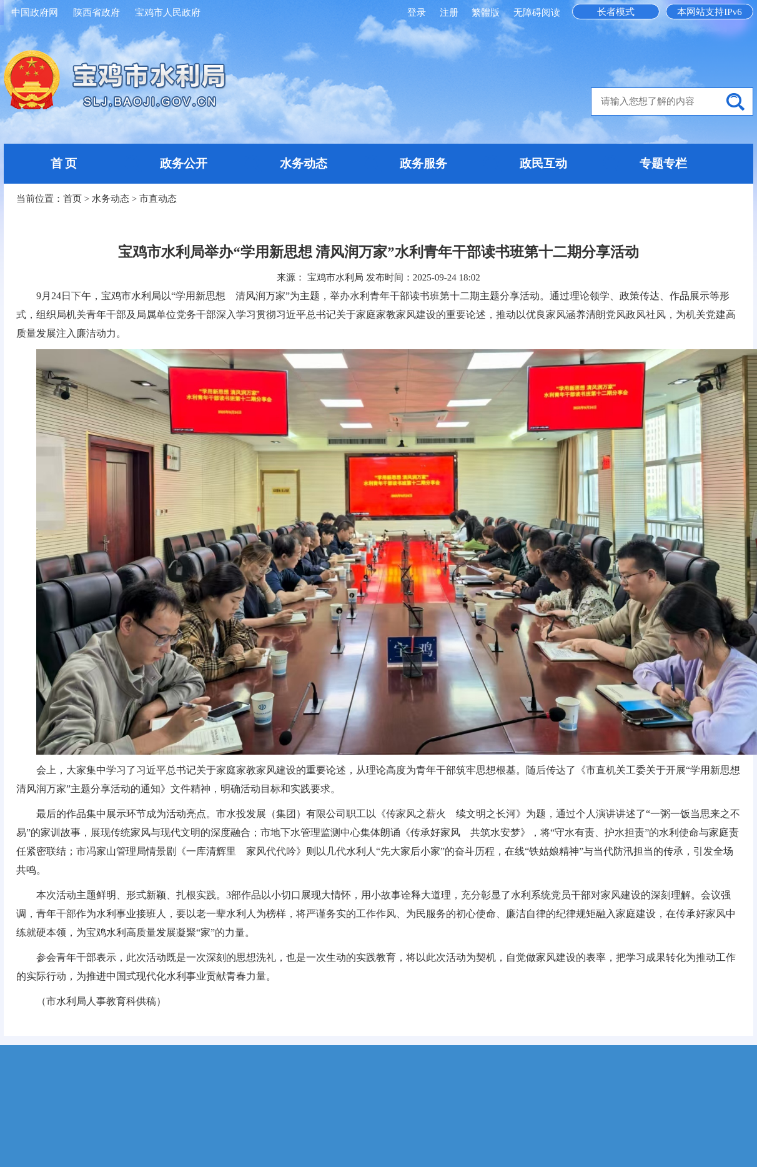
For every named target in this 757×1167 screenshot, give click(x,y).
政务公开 (183, 163)
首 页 (64, 163)
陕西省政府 (96, 12)
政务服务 (423, 163)
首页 (72, 199)
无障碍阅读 (536, 12)
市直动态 (158, 199)
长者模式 (616, 12)
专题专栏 (663, 163)
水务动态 (303, 163)
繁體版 (486, 12)
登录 (417, 12)
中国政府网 (34, 12)
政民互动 (543, 163)
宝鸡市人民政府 (167, 12)
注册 (450, 12)
